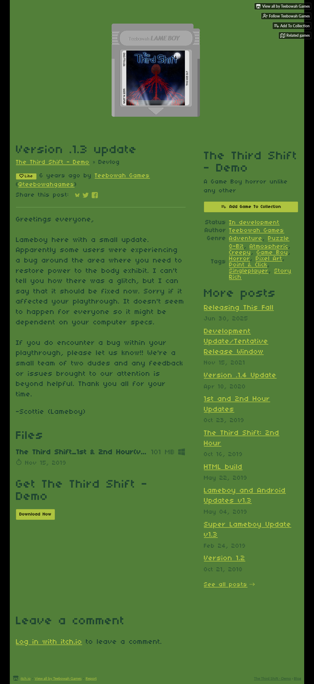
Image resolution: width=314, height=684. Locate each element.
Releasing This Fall (239, 308)
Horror (239, 259)
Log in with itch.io (49, 642)
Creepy (240, 253)
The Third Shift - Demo (53, 162)
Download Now (35, 514)
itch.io (26, 678)
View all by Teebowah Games (58, 678)
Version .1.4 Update (240, 375)
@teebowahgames (46, 185)
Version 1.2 (224, 558)
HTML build (223, 467)
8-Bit (236, 247)
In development (254, 223)
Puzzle (278, 239)
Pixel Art (269, 259)
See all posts (225, 585)
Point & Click (248, 265)
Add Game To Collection (251, 206)
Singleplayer (249, 271)
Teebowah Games (122, 176)
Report (91, 678)
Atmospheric (269, 247)
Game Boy (272, 253)
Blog (297, 678)
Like (26, 176)
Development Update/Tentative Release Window (236, 342)
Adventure (245, 239)
